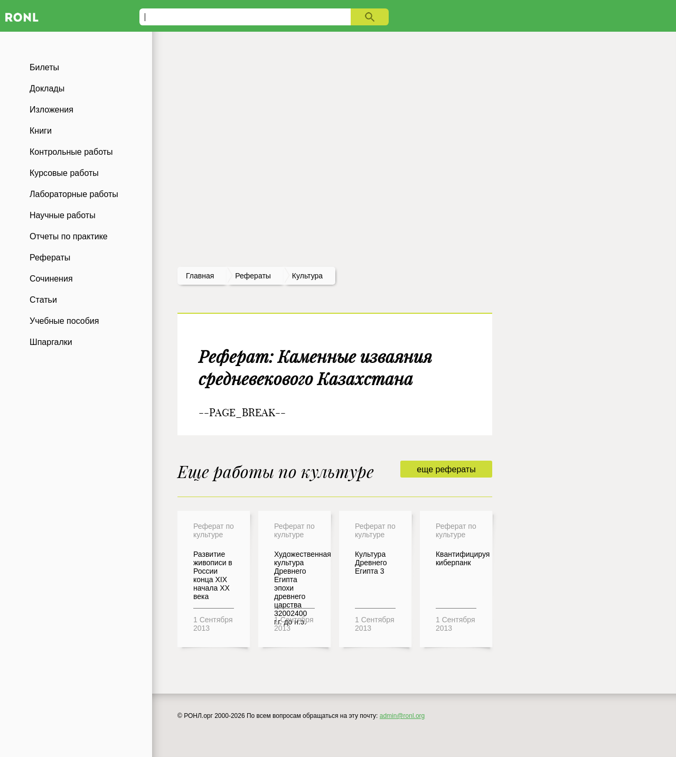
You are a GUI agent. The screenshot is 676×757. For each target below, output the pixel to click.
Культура (307, 276)
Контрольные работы (71, 151)
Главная (200, 276)
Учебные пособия (64, 320)
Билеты (44, 67)
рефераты (253, 276)
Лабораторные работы (74, 194)
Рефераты (50, 257)
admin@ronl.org (402, 715)
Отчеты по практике (69, 236)
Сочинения (51, 278)
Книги (41, 130)
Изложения (51, 109)
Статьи (43, 299)
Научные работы (63, 215)
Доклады (47, 88)
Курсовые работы (64, 173)
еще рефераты (446, 469)
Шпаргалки (51, 342)
